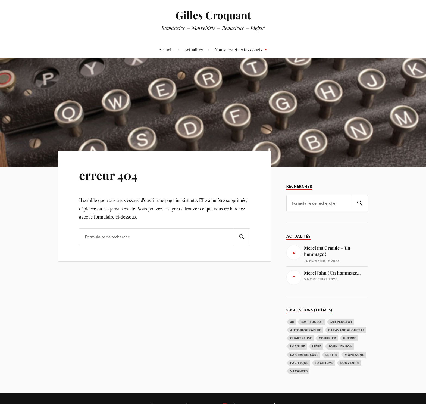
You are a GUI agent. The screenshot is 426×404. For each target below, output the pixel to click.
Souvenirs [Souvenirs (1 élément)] (350, 363)
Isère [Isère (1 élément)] (316, 346)
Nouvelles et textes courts (238, 49)
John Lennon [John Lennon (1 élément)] (340, 346)
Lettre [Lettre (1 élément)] (331, 354)
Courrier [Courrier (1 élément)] (327, 338)
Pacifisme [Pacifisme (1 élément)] (324, 363)
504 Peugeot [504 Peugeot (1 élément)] (341, 322)
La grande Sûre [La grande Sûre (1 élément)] (304, 354)
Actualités (193, 49)
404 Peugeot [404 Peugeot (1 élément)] (312, 322)
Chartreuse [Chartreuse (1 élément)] (301, 338)
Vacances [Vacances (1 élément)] (299, 371)
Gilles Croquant (213, 15)
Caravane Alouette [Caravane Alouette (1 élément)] (346, 330)
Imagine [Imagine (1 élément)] (297, 346)
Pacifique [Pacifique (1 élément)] (299, 363)
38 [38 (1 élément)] (292, 322)
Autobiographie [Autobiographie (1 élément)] (305, 330)
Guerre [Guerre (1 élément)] (349, 338)
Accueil (166, 49)
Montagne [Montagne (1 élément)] (354, 354)
